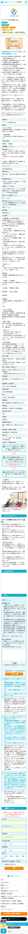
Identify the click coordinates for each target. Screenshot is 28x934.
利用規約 (7, 670)
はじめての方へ (5, 882)
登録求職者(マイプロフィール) (9, 891)
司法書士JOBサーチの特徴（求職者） (11, 901)
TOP (2, 880)
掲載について (4, 885)
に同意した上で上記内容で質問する (15, 670)
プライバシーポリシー (7, 909)
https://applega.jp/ (7, 169)
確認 (14, 868)
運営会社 (3, 906)
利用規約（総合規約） (7, 893)
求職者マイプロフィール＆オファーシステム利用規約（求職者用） (13, 897)
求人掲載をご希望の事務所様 (12, 913)
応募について (4, 888)
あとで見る (4, 925)
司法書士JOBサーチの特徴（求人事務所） (13, 903)
